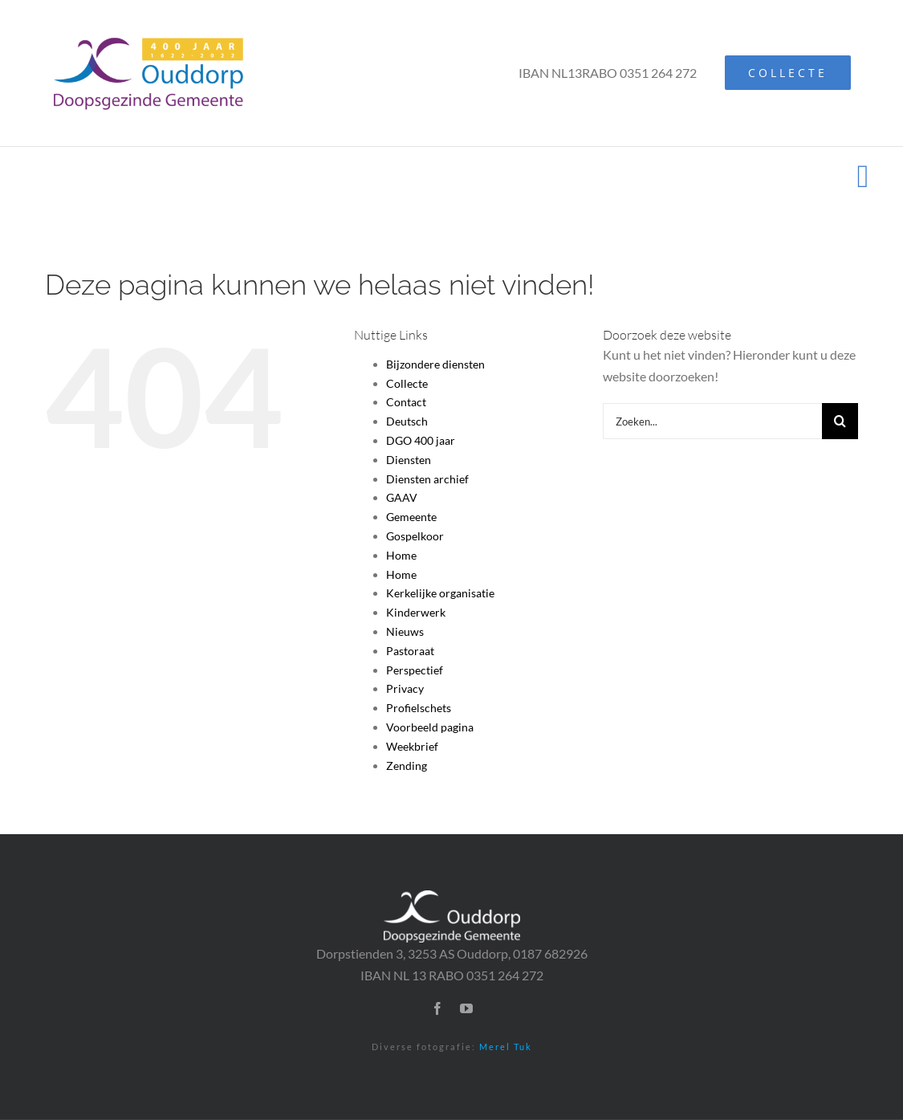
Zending (406, 765)
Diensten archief (427, 479)
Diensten (408, 459)
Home (401, 555)
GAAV (401, 497)
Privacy (405, 688)
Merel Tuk (505, 1046)
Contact (406, 402)
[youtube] (466, 1008)
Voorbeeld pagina (430, 727)
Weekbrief (412, 746)
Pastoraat (410, 651)
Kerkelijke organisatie (440, 593)
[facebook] (437, 1008)
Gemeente (411, 516)
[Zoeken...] (712, 421)
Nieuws (405, 631)
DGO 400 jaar (420, 440)
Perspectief (414, 670)
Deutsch (407, 421)
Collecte (407, 383)
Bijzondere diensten (435, 364)
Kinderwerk (415, 612)
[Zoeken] (840, 421)
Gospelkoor (415, 536)
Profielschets (418, 708)
